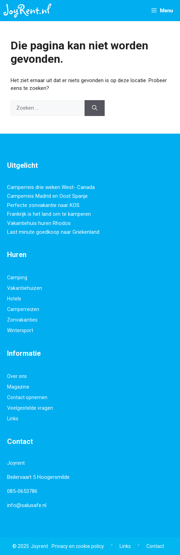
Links (12, 418)
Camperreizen (23, 309)
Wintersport (20, 330)
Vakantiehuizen (24, 288)
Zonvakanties (22, 320)
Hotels (14, 298)
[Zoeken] (95, 108)
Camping (17, 277)
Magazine (18, 387)
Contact (155, 546)
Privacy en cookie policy (78, 546)
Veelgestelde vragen (30, 408)
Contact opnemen (27, 397)
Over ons (17, 376)
